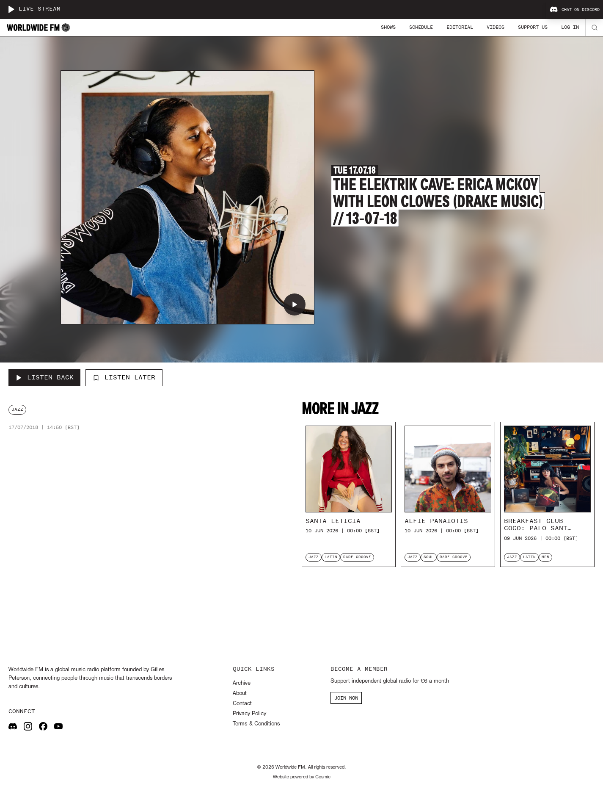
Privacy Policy (249, 713)
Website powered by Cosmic (301, 777)
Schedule (421, 27)
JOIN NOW (346, 698)
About (240, 693)
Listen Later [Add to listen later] (124, 377)
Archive (242, 683)
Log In (570, 27)
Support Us (533, 27)
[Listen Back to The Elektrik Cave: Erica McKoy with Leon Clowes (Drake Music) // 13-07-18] (44, 377)
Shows (388, 27)
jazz (17, 409)
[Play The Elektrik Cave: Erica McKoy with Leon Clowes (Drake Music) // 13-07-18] (295, 304)
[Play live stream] (11, 9)
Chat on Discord (575, 10)
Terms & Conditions (256, 724)
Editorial (459, 27)
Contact (242, 703)
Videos (495, 27)
